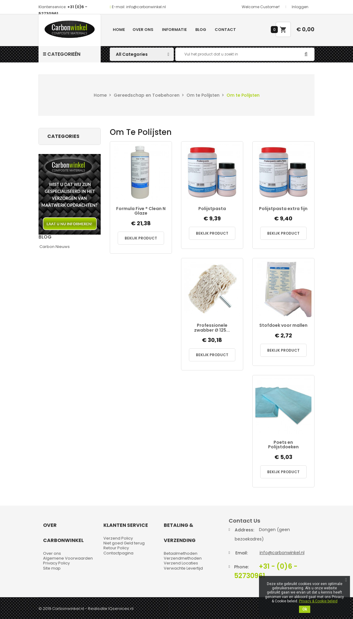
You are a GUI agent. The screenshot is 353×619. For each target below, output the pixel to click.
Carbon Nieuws (54, 246)
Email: (241, 553)
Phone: (241, 567)
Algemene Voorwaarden (68, 558)
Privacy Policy (56, 563)
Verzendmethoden (183, 558)
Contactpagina (118, 553)
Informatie (174, 29)
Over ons (143, 29)
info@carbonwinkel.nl (282, 553)
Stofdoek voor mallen (283, 325)
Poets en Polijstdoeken (283, 445)
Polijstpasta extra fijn (283, 208)
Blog (200, 29)
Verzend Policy (118, 538)
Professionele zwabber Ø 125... (212, 328)
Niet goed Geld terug (124, 543)
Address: (244, 530)
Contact (225, 29)
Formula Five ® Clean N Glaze (141, 211)
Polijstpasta (212, 208)
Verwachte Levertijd (183, 568)
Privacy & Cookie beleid (318, 601)
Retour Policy (116, 548)
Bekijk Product (141, 238)
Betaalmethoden (180, 553)
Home (119, 29)
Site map (52, 568)
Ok (304, 609)
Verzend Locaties (181, 563)
